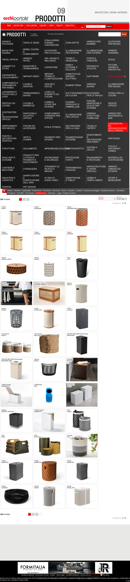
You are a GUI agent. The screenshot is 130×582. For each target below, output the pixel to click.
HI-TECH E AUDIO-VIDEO (51, 179)
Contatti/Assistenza (72, 575)
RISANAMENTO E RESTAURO (94, 159)
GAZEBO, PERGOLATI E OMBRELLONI (73, 104)
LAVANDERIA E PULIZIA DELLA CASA (9, 94)
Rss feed (106, 575)
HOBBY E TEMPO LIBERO (95, 179)
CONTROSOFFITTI (74, 149)
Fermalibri (20, 193)
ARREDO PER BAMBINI (94, 42)
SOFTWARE (93, 76)
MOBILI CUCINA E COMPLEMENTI (31, 51)
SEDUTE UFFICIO (112, 104)
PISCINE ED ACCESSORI (29, 127)
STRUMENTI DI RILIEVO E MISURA (51, 168)
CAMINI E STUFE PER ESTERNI (50, 104)
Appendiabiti (26, 191)
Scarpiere (71, 191)
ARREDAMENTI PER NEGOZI (9, 127)
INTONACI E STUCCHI (93, 67)
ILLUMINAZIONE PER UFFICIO (74, 116)
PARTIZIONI (114, 138)
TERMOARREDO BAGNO (31, 94)
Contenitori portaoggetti (91, 191)
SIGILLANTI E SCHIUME (8, 159)
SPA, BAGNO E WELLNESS (51, 59)
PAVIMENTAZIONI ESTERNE (74, 138)
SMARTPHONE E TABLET (73, 179)
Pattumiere (51, 193)
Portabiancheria (40, 193)
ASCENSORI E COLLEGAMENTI (10, 76)
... (31, 199)
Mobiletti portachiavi (108, 191)
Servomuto (56, 191)
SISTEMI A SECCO (92, 148)
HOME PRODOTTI (34, 34)
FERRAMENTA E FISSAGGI (74, 169)
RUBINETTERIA (73, 85)
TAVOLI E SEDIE (31, 43)
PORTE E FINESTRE (92, 59)
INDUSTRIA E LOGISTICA (8, 179)
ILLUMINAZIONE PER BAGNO (116, 85)
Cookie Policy (23, 580)
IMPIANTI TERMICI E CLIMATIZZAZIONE (52, 76)
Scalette (79, 191)
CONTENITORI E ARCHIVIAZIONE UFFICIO (10, 115)
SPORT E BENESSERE (114, 179)
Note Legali (60, 575)
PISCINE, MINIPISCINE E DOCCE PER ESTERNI (94, 104)
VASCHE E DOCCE (49, 85)
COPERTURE (50, 67)
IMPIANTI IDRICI (31, 76)
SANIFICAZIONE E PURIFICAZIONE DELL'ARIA (31, 179)
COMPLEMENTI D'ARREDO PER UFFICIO (52, 115)
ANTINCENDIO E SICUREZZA (51, 159)
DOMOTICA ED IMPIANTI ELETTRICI (73, 76)
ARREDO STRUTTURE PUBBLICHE (93, 115)
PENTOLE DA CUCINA (8, 104)
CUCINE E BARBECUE (29, 104)
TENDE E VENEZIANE (72, 59)
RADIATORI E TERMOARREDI (31, 67)
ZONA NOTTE (72, 43)
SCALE (111, 59)
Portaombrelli (36, 191)
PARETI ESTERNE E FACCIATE (72, 67)
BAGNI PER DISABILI (7, 51)
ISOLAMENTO (30, 149)
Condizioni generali (27, 575)
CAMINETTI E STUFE (8, 67)
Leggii (59, 193)
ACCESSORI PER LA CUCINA (52, 51)
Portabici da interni (69, 193)
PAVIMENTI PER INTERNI (52, 138)
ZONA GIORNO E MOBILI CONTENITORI (51, 42)
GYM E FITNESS (52, 127)
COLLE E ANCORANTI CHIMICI (114, 148)
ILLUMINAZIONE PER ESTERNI (95, 51)
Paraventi (17, 191)
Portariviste (47, 191)
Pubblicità (95, 575)
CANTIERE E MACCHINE (8, 169)
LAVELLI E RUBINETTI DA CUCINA (51, 94)
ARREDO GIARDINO (113, 51)
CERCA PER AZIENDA (56, 34)
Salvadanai (120, 191)
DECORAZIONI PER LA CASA (73, 127)
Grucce (64, 191)
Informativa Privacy (42, 575)
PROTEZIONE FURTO (72, 159)
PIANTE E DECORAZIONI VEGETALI (9, 138)
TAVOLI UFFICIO (10, 59)
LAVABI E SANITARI (28, 85)
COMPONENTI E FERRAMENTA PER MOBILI (10, 85)
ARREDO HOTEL (27, 59)
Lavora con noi (85, 575)
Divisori (9, 191)
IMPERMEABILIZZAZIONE (52, 149)
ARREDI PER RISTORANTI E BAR (115, 115)
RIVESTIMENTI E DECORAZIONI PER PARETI (94, 138)
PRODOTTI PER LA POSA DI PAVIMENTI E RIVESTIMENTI (31, 158)
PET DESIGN (29, 187)
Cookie (52, 575)
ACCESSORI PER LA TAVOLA (95, 94)
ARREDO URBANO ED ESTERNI (114, 168)
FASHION (6, 187)
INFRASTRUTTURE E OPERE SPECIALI (95, 168)
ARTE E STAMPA (27, 138)
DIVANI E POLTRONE (7, 42)
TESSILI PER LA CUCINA (116, 94)
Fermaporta (11, 193)
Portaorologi (29, 193)
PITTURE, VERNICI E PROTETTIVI (114, 67)
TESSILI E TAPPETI (92, 127)
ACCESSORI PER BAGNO (114, 42)
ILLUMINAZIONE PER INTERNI (74, 51)
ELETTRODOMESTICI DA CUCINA (74, 94)
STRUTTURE (8, 149)
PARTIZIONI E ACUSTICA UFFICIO (30, 115)
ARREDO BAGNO (91, 85)
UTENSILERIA (30, 169)
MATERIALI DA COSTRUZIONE (115, 159)
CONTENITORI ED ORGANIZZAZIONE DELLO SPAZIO (116, 127)
